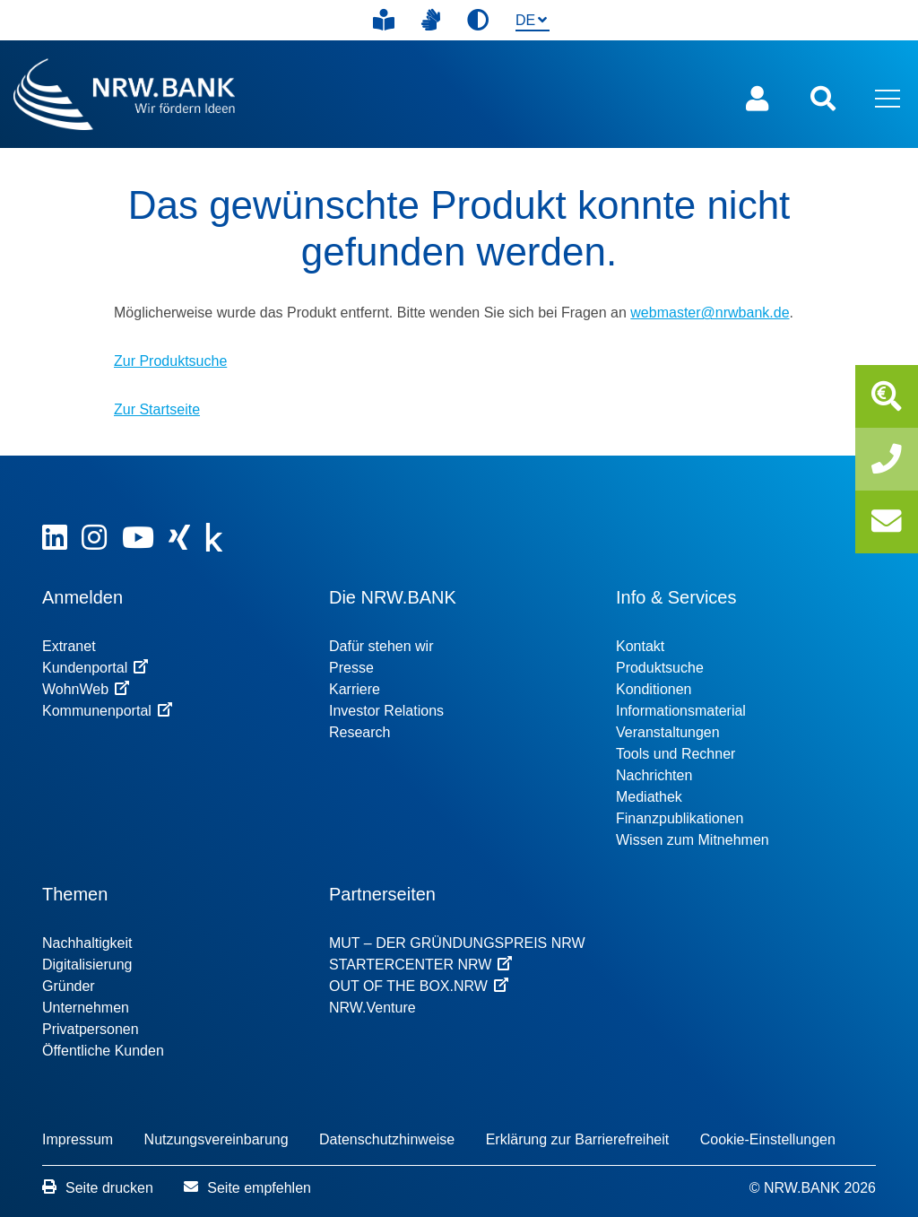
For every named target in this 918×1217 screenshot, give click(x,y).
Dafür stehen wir (381, 646)
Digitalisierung (87, 964)
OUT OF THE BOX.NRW (418, 986)
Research (359, 732)
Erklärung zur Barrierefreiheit (578, 1139)
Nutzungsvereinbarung (216, 1139)
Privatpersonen (90, 1029)
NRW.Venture (372, 1007)
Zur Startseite (157, 409)
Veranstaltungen (668, 732)
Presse (351, 667)
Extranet (69, 646)
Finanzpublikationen (679, 818)
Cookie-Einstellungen (768, 1139)
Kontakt (640, 646)
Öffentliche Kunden (103, 1050)
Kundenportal (95, 667)
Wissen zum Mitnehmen (692, 840)
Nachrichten (654, 775)
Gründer (68, 986)
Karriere (354, 689)
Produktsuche (660, 667)
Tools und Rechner (675, 753)
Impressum (77, 1139)
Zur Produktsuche (170, 361)
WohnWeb (85, 689)
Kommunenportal (107, 710)
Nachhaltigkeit (87, 943)
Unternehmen (85, 1007)
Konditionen (654, 689)
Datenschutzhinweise (387, 1139)
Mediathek (649, 796)
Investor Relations (386, 710)
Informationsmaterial (681, 710)
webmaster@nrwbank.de (709, 312)
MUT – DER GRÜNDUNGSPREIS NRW (457, 943)
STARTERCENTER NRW (420, 964)
